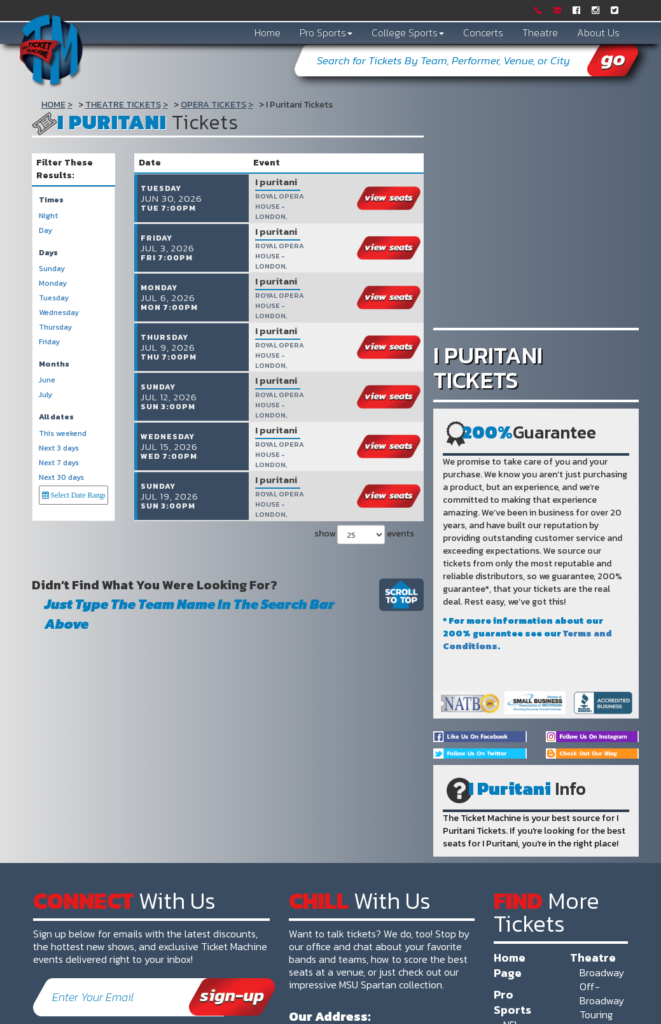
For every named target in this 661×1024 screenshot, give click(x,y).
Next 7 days (59, 463)
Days (48, 253)
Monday (53, 283)
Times (51, 200)
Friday (49, 342)
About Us (598, 32)
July (45, 394)
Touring (596, 1014)
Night (48, 216)
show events (362, 525)
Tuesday (54, 298)
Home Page (509, 965)
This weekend (63, 433)
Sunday (52, 268)
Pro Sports (326, 32)
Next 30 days (61, 477)
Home (267, 32)
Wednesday (59, 312)
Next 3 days (59, 448)
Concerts (483, 32)
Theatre (540, 32)
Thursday (55, 327)
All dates (56, 417)
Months (54, 364)
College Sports (408, 32)
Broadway (602, 972)
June (47, 380)
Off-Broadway (602, 993)
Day (45, 230)
